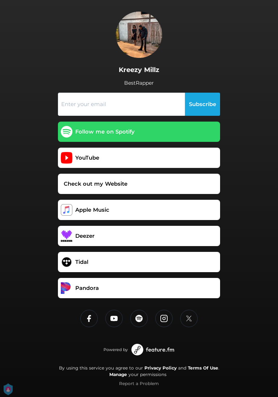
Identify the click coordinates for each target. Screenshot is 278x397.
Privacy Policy (160, 368)
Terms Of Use (203, 368)
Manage (118, 374)
